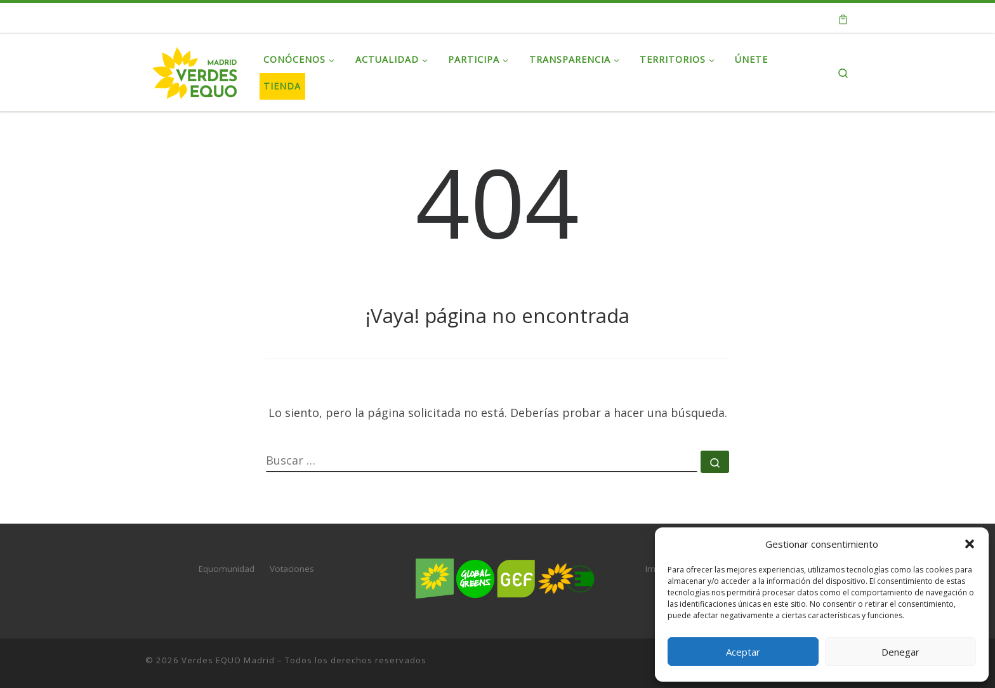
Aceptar (743, 651)
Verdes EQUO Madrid (228, 660)
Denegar (900, 651)
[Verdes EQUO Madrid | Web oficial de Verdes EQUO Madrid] (194, 70)
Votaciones (292, 568)
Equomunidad (226, 568)
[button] (969, 544)
